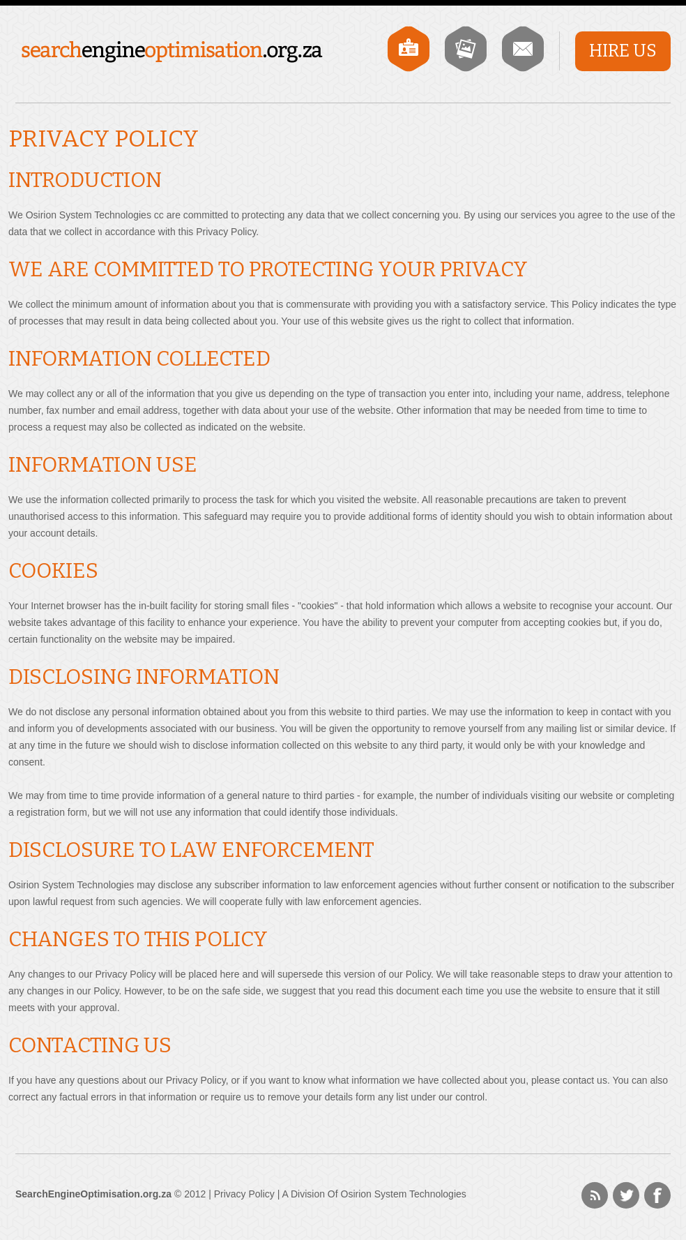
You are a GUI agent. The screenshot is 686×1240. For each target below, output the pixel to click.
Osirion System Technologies (403, 1194)
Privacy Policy (244, 1194)
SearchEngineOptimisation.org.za (172, 52)
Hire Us (623, 50)
